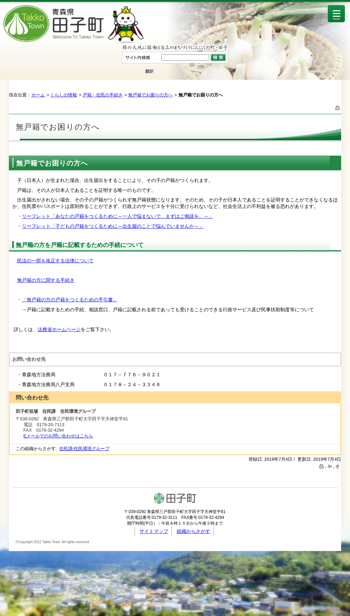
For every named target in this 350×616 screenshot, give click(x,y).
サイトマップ (153, 531)
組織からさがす (193, 531)
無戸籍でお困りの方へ (150, 94)
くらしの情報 (63, 94)
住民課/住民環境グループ (84, 448)
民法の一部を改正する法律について (55, 260)
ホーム (38, 94)
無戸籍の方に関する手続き (46, 280)
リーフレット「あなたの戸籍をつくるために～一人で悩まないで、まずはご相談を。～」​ (117, 216)
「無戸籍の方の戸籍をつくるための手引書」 (70, 299)
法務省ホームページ (59, 329)
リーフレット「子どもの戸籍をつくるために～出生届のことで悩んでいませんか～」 (113, 226)
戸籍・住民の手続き (103, 94)
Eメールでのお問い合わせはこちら (58, 435)
